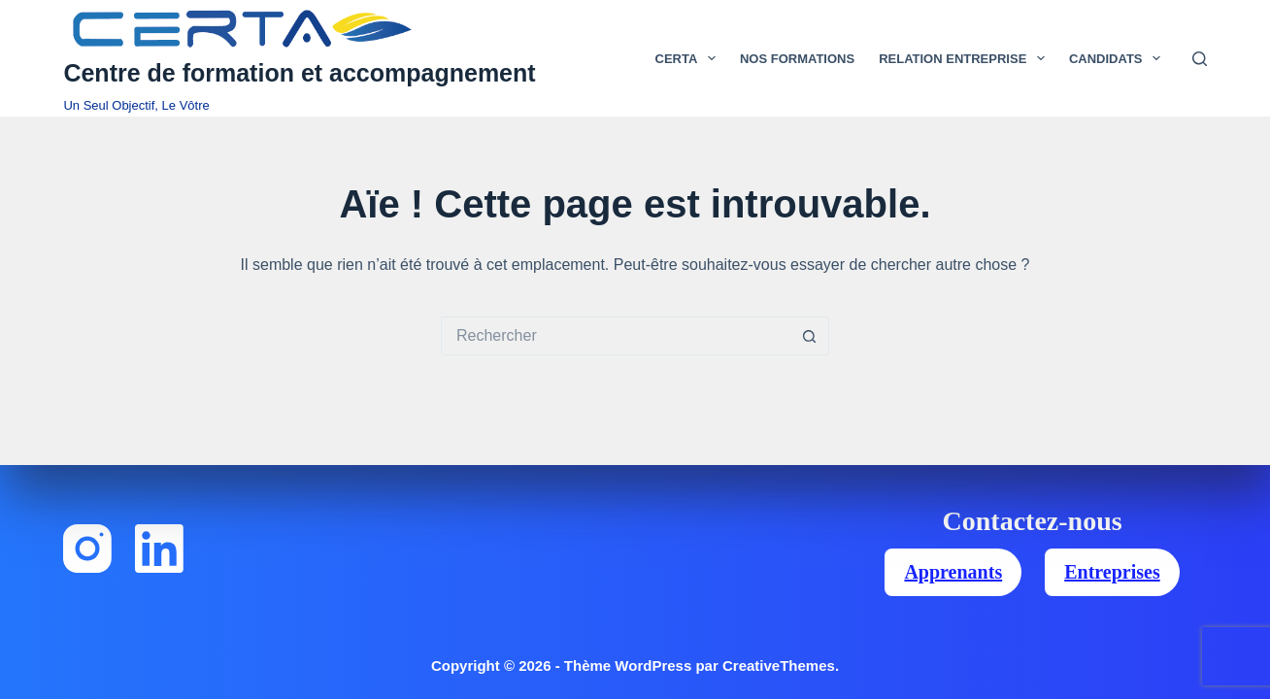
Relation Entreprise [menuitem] (966, 58)
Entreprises (1112, 571)
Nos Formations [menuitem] (797, 58)
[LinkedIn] (159, 548)
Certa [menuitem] (689, 58)
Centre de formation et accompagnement (299, 72)
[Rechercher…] (615, 335)
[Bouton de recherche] (809, 335)
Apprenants (953, 571)
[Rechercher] (1199, 58)
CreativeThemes (778, 665)
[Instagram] (87, 548)
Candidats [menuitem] (1118, 58)
